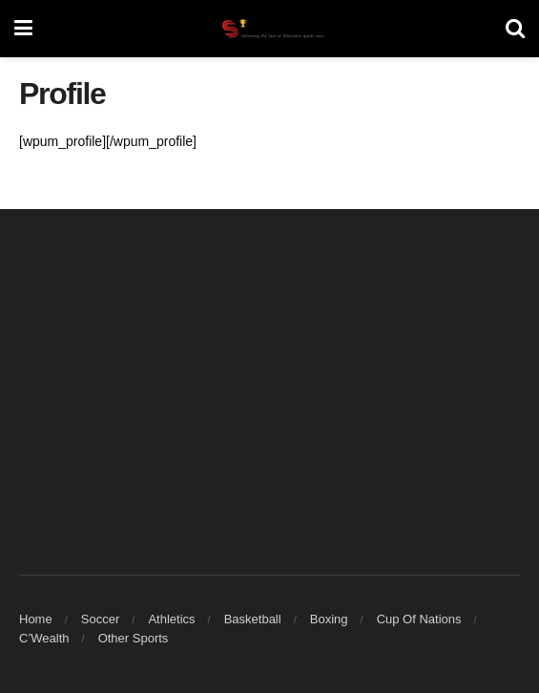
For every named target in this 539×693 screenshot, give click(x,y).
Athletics (171, 619)
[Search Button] (515, 28)
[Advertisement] (269, 380)
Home (35, 619)
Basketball (252, 619)
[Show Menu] (23, 28)
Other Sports (133, 638)
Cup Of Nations (419, 619)
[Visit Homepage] (269, 29)
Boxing (329, 619)
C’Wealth (44, 638)
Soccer (100, 619)
